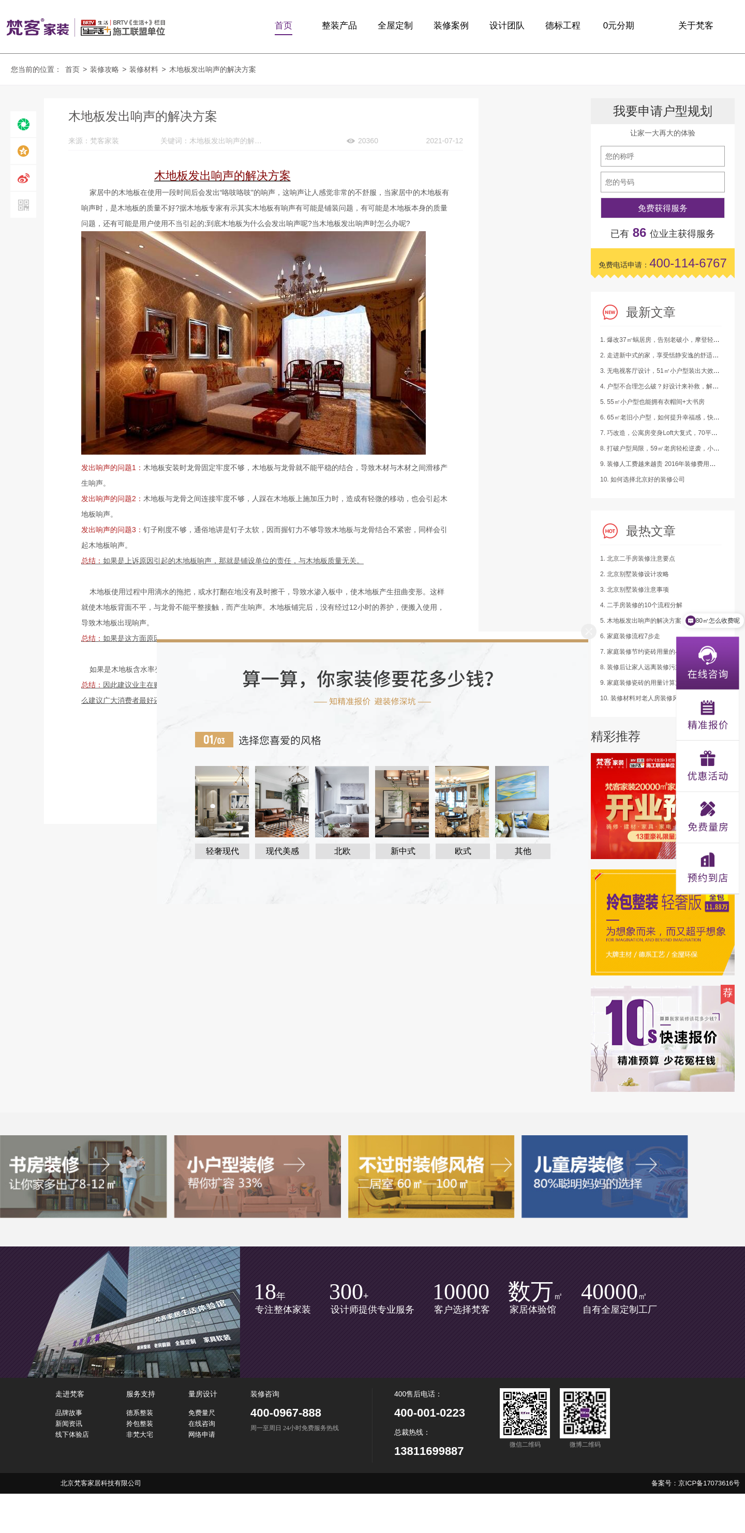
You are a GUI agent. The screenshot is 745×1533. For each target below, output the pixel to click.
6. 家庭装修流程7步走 (630, 636)
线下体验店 (72, 1434)
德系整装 (139, 1412)
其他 (523, 851)
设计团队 (507, 26)
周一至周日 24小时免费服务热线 (294, 1428)
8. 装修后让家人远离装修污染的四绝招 (653, 667)
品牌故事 (68, 1412)
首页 (283, 26)
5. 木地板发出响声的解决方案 (640, 620)
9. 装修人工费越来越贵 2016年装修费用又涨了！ (667, 464)
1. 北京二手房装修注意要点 (637, 558)
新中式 (403, 851)
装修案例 (451, 26)
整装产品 (339, 26)
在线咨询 (201, 1423)
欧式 (463, 851)
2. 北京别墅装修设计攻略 (634, 574)
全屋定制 (395, 26)
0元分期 (618, 26)
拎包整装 (139, 1423)
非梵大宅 (139, 1434)
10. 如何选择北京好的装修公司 (642, 479)
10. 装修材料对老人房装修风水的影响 (652, 698)
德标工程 (562, 26)
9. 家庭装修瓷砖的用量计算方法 (644, 682)
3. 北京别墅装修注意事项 (634, 589)
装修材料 (143, 69)
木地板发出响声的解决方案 (212, 69)
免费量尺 (201, 1412)
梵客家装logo (85, 26)
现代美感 (282, 851)
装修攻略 (104, 69)
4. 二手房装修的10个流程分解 (641, 605)
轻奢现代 (222, 851)
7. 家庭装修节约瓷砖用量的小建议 (647, 651)
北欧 (342, 851)
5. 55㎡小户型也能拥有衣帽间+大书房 (652, 401)
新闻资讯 (68, 1423)
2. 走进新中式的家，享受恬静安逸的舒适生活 (662, 355)
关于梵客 (695, 26)
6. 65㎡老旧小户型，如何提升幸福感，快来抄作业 (669, 417)
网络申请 (201, 1434)
